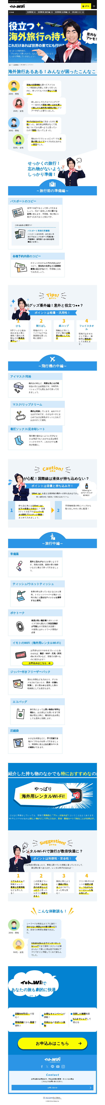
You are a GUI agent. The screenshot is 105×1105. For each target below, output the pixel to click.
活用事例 (30, 12)
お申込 (87, 6)
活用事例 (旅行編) (44, 12)
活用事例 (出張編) (61, 12)
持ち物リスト (77, 12)
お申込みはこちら (38, 663)
